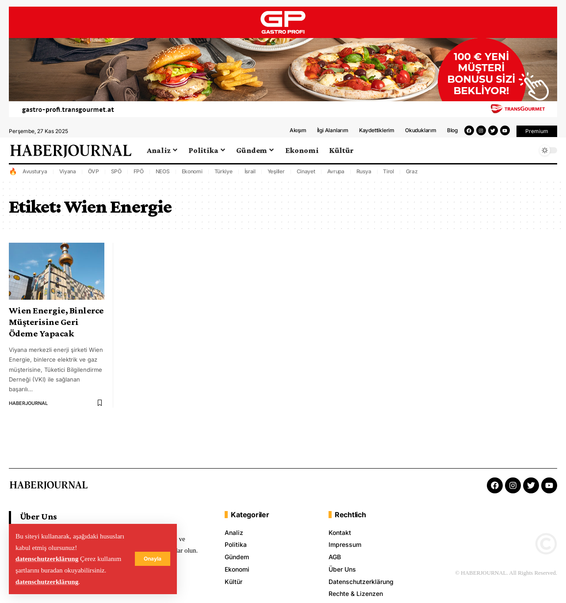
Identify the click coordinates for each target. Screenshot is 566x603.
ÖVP (93, 173)
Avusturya (35, 173)
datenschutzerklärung (47, 558)
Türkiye (223, 173)
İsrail (250, 173)
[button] (536, 133)
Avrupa (336, 173)
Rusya (363, 173)
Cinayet (306, 173)
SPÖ (116, 173)
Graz (412, 173)
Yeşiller (276, 173)
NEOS (163, 173)
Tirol (388, 173)
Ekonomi (192, 173)
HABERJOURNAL (28, 405)
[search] (528, 152)
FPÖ (139, 173)
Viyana (67, 173)
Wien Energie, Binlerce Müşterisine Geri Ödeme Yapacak (56, 323)
